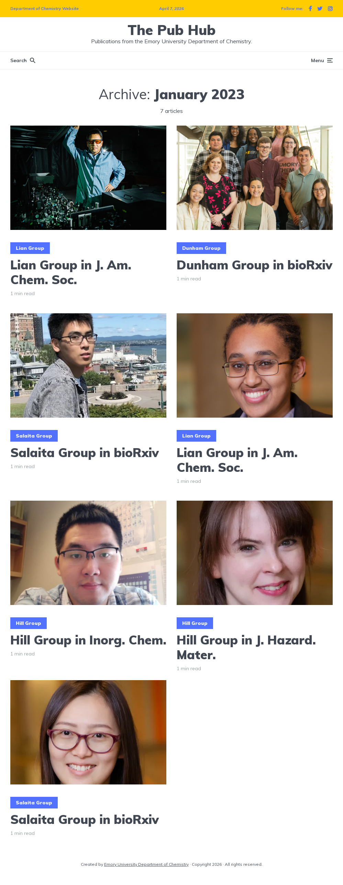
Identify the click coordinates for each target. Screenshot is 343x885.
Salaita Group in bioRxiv (84, 452)
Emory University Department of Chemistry (146, 864)
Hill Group (28, 623)
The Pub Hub (171, 29)
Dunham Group (201, 248)
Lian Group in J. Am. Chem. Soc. (70, 272)
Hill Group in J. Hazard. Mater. (246, 647)
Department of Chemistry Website (44, 8)
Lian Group (30, 248)
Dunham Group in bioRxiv (254, 264)
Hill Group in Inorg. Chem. (88, 639)
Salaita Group (34, 436)
